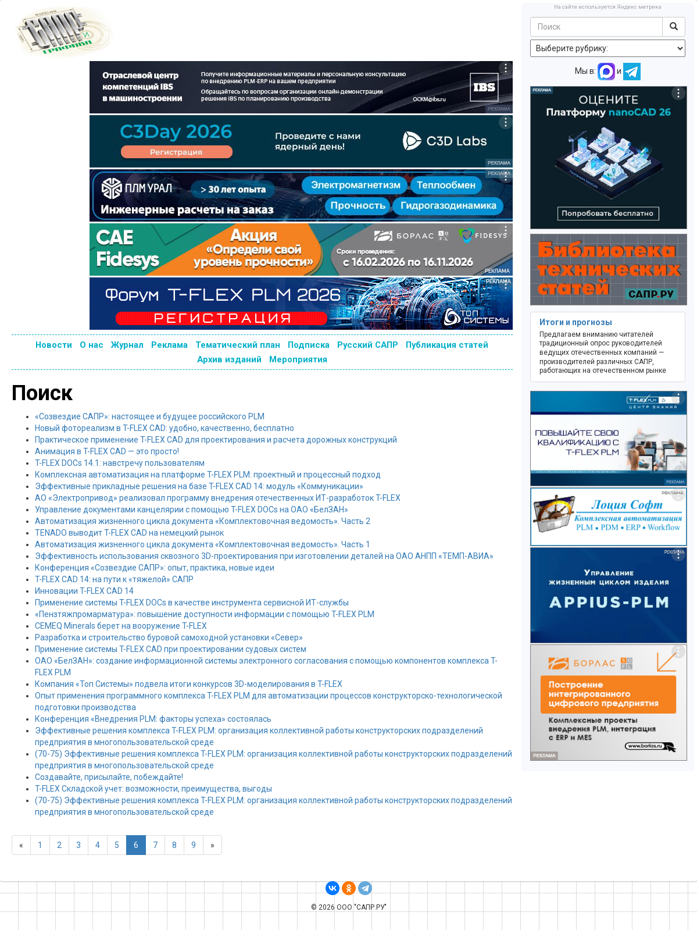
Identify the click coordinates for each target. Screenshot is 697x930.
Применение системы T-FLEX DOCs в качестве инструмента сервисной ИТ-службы (192, 602)
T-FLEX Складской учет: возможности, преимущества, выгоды (153, 788)
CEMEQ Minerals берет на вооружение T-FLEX (121, 625)
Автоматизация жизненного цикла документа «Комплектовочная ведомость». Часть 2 (202, 521)
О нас (91, 345)
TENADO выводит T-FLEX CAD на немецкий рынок (129, 532)
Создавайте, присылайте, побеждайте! (109, 777)
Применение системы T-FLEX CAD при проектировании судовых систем (170, 649)
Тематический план (237, 345)
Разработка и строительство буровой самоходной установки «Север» (169, 637)
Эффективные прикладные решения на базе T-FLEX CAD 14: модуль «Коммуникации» (199, 486)
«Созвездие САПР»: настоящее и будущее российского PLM (149, 416)
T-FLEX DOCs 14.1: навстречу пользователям (120, 463)
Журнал (127, 345)
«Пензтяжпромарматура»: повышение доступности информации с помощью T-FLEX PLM (204, 614)
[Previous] (21, 845)
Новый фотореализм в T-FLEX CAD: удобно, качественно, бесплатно (164, 428)
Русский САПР (367, 345)
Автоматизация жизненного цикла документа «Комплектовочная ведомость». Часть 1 (202, 544)
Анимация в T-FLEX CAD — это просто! (107, 451)
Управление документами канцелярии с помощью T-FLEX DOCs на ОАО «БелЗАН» (191, 509)
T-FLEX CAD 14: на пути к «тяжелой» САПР (114, 579)
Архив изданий (229, 359)
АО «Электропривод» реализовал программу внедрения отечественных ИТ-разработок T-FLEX (218, 498)
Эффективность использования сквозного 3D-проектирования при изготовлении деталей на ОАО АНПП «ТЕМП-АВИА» (264, 556)
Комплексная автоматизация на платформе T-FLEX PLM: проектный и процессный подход (208, 474)
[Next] (212, 845)
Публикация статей (447, 345)
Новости (53, 345)
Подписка (309, 345)
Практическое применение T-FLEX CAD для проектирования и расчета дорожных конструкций (216, 439)
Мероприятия (298, 359)
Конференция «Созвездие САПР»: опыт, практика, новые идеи (154, 567)
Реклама (169, 345)
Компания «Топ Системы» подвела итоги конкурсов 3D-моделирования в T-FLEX (188, 684)
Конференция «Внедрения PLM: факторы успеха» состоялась (153, 719)
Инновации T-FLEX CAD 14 (84, 591)
